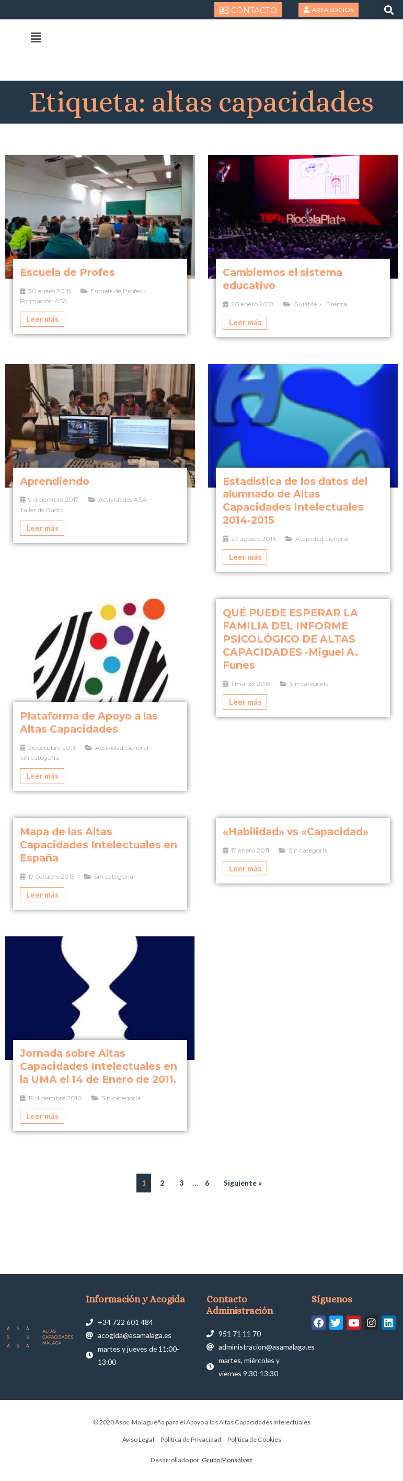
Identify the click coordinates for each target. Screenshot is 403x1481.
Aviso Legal (138, 1439)
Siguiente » (243, 1182)
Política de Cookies (254, 1439)
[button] (389, 9)
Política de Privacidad (190, 1439)
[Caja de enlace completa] (100, 245)
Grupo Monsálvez (227, 1460)
